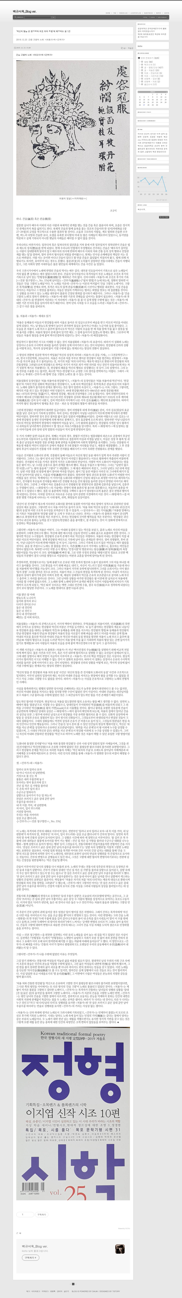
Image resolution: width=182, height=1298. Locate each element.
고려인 (164, 143)
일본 (142, 151)
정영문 (160, 140)
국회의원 (159, 149)
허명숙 (159, 137)
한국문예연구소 (148, 143)
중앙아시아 (161, 151)
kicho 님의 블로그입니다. (35, 1250)
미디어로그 (36, 1291)
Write (166, 13)
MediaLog (123, 13)
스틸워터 (148, 151)
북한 (154, 151)
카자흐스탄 (146, 140)
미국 (158, 134)
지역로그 (45, 1291)
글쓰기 (66, 1291)
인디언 (153, 134)
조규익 (147, 134)
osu (139, 140)
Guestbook (148, 13)
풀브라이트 (150, 149)
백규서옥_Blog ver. (24, 11)
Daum (95, 1291)
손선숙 (157, 146)
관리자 (59, 1291)
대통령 (158, 143)
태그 (28, 1291)
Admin (158, 13)
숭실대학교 (148, 146)
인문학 (145, 137)
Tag (115, 13)
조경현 (152, 137)
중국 (163, 146)
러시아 (140, 134)
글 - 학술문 (128, 48)
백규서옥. (142, 209)
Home (109, 13)
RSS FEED (166, 217)
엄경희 (154, 140)
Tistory (116, 1291)
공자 (163, 134)
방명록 (52, 1291)
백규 (165, 137)
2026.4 (152, 92)
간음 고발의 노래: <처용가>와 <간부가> (46, 39)
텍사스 (140, 146)
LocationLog (135, 13)
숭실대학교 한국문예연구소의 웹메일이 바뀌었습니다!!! (152, 29)
